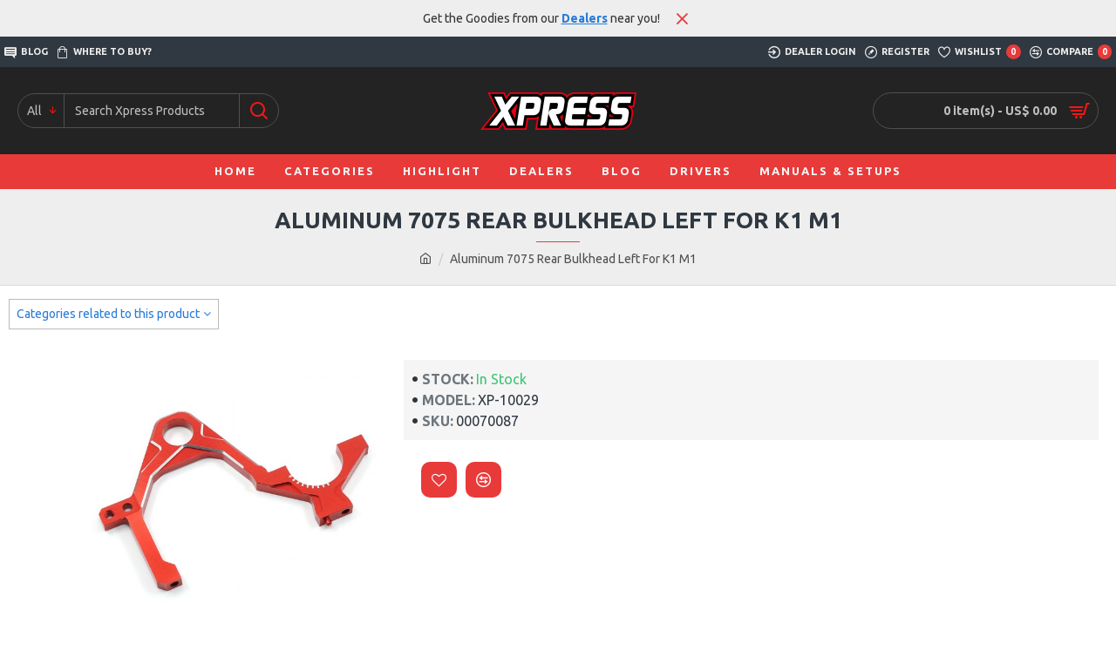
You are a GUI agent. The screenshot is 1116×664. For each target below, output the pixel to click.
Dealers (584, 18)
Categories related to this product (108, 314)
